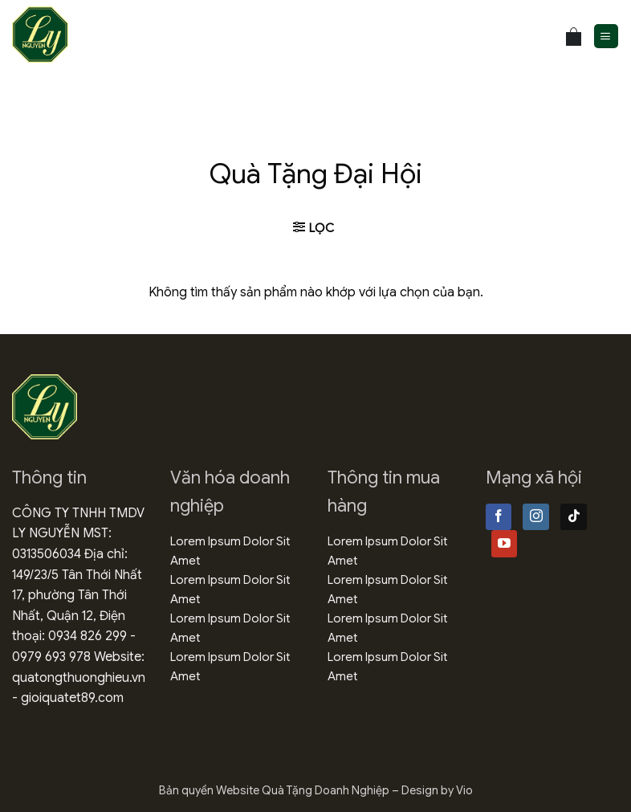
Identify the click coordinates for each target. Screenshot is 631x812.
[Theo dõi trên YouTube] (504, 543)
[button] (606, 36)
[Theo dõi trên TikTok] (573, 517)
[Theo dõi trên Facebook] (499, 517)
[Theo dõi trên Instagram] (536, 517)
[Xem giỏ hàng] (573, 36)
